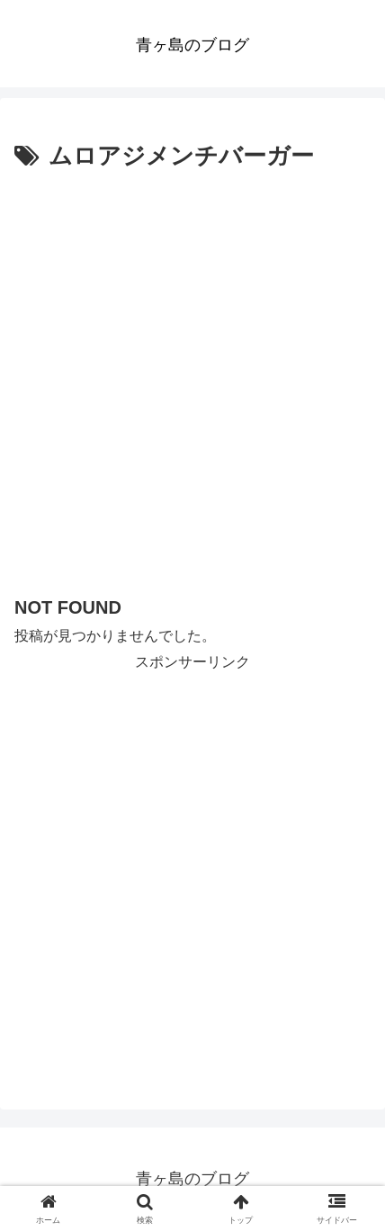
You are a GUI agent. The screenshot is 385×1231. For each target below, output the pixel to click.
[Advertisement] (192, 378)
